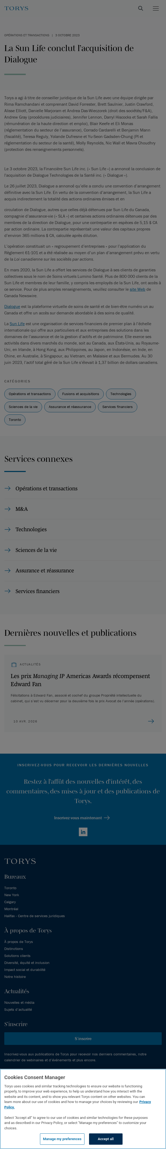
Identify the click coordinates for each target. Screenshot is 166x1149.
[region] (83, 1109)
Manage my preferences (62, 1139)
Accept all (106, 1139)
